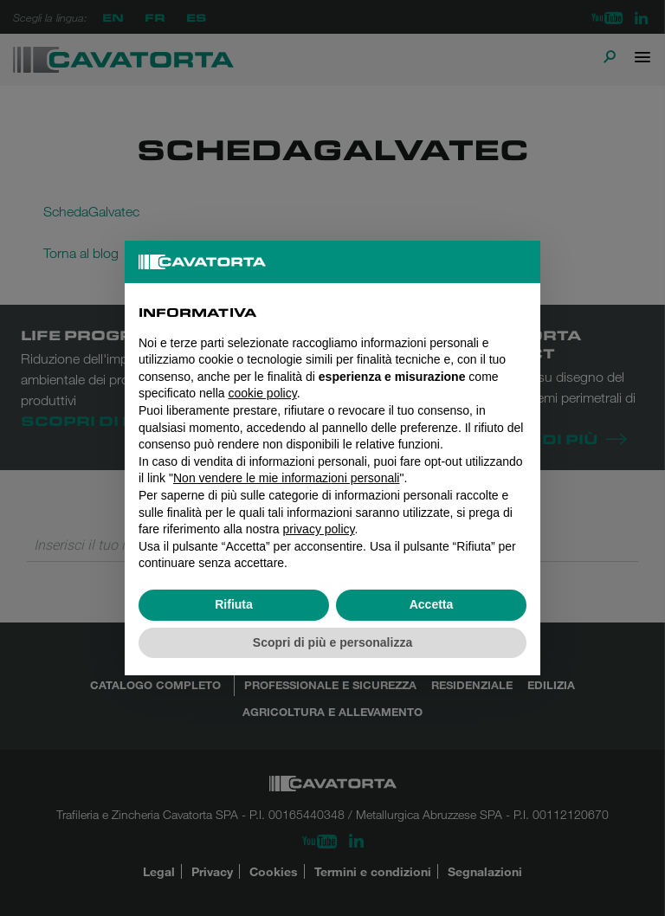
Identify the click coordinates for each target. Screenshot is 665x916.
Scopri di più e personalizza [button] (332, 642)
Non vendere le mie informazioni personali (286, 478)
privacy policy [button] (319, 529)
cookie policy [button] (263, 393)
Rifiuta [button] (234, 604)
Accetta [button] (432, 604)
